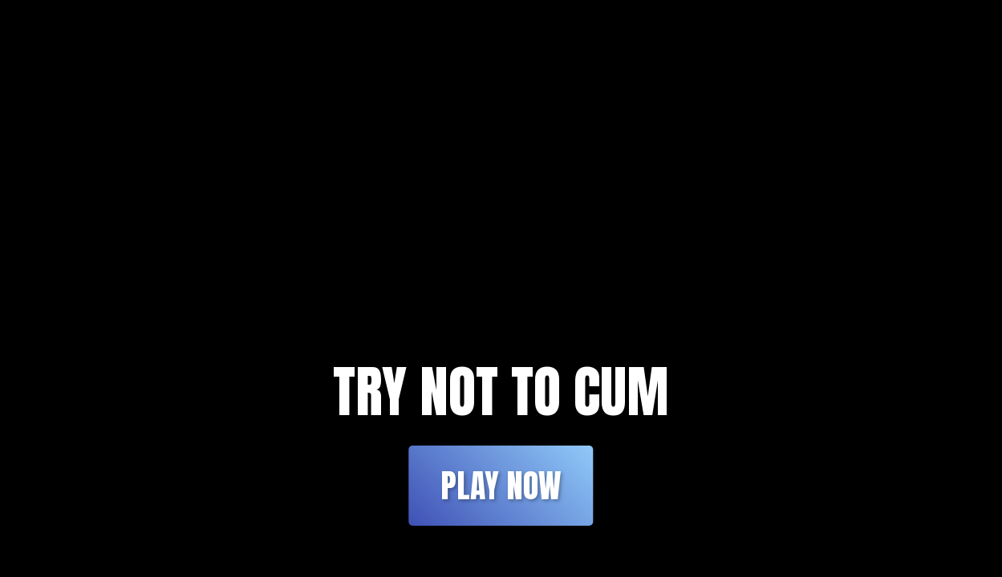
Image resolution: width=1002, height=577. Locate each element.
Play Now (500, 486)
